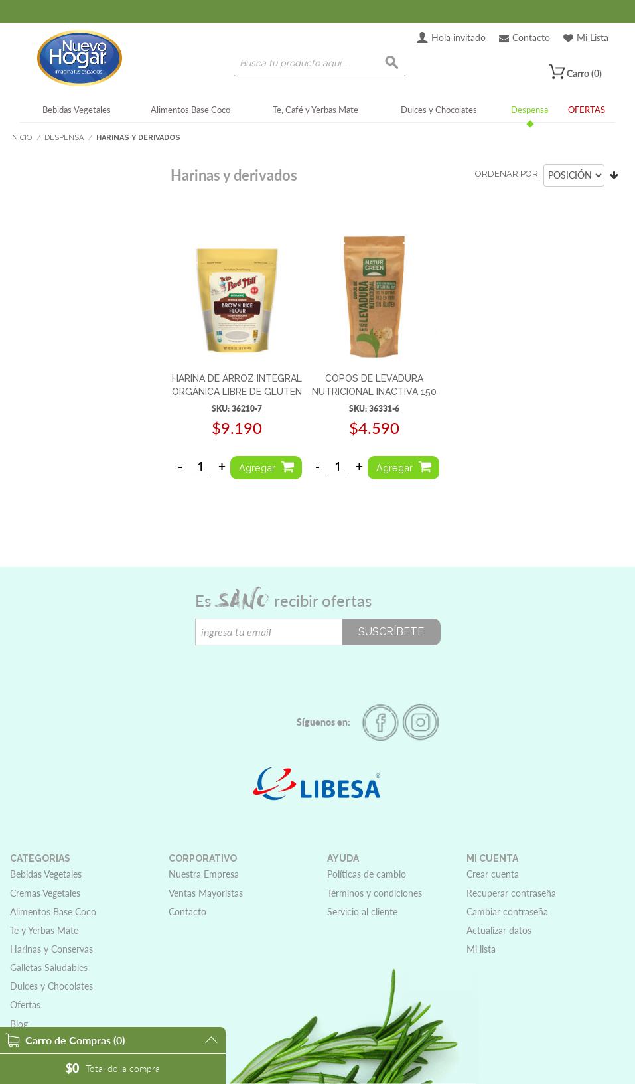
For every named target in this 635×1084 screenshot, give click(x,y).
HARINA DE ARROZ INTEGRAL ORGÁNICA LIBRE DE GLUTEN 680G (237, 391)
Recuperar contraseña (511, 893)
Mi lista (481, 949)
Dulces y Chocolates (439, 109)
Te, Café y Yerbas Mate (315, 109)
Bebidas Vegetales (76, 109)
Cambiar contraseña (507, 911)
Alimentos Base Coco (190, 109)
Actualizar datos (498, 930)
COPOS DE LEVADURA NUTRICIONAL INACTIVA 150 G (374, 391)
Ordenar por (506, 174)
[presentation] (296, 671)
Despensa (529, 109)
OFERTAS (586, 109)
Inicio (21, 137)
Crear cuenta (492, 874)
